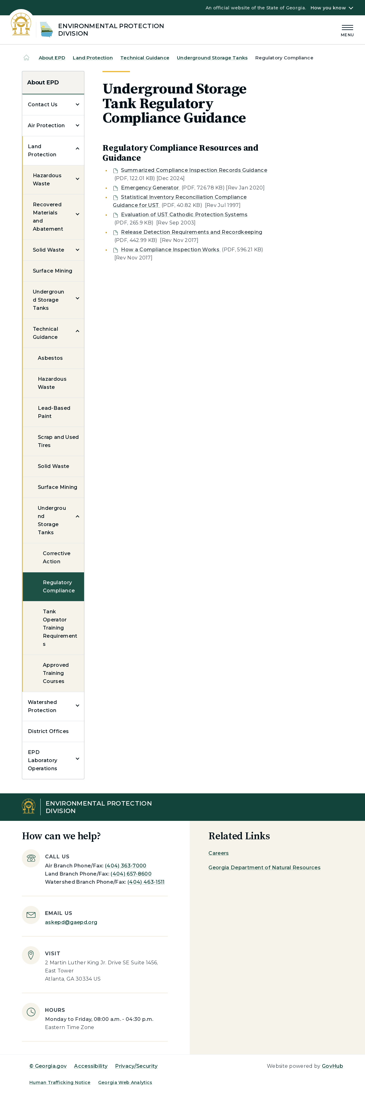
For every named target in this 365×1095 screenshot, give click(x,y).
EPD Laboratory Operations (42, 760)
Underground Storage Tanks (212, 58)
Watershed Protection (42, 706)
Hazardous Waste (47, 180)
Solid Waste (48, 250)
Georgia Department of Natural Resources (264, 868)
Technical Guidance (144, 58)
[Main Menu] (347, 30)
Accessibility (91, 1066)
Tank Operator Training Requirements (60, 628)
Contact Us (43, 105)
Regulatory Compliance (59, 587)
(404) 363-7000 (125, 866)
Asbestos (50, 358)
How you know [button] (328, 7)
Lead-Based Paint (54, 412)
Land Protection (92, 58)
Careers (218, 853)
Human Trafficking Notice (60, 1082)
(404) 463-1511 (146, 882)
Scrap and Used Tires (58, 441)
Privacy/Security (136, 1066)
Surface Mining (52, 271)
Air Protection (46, 125)
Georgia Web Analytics (125, 1082)
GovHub (332, 1066)
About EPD (52, 58)
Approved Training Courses (56, 673)
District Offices (48, 731)
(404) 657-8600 (131, 874)
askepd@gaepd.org (71, 922)
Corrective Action (56, 557)
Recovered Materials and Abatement (48, 217)
